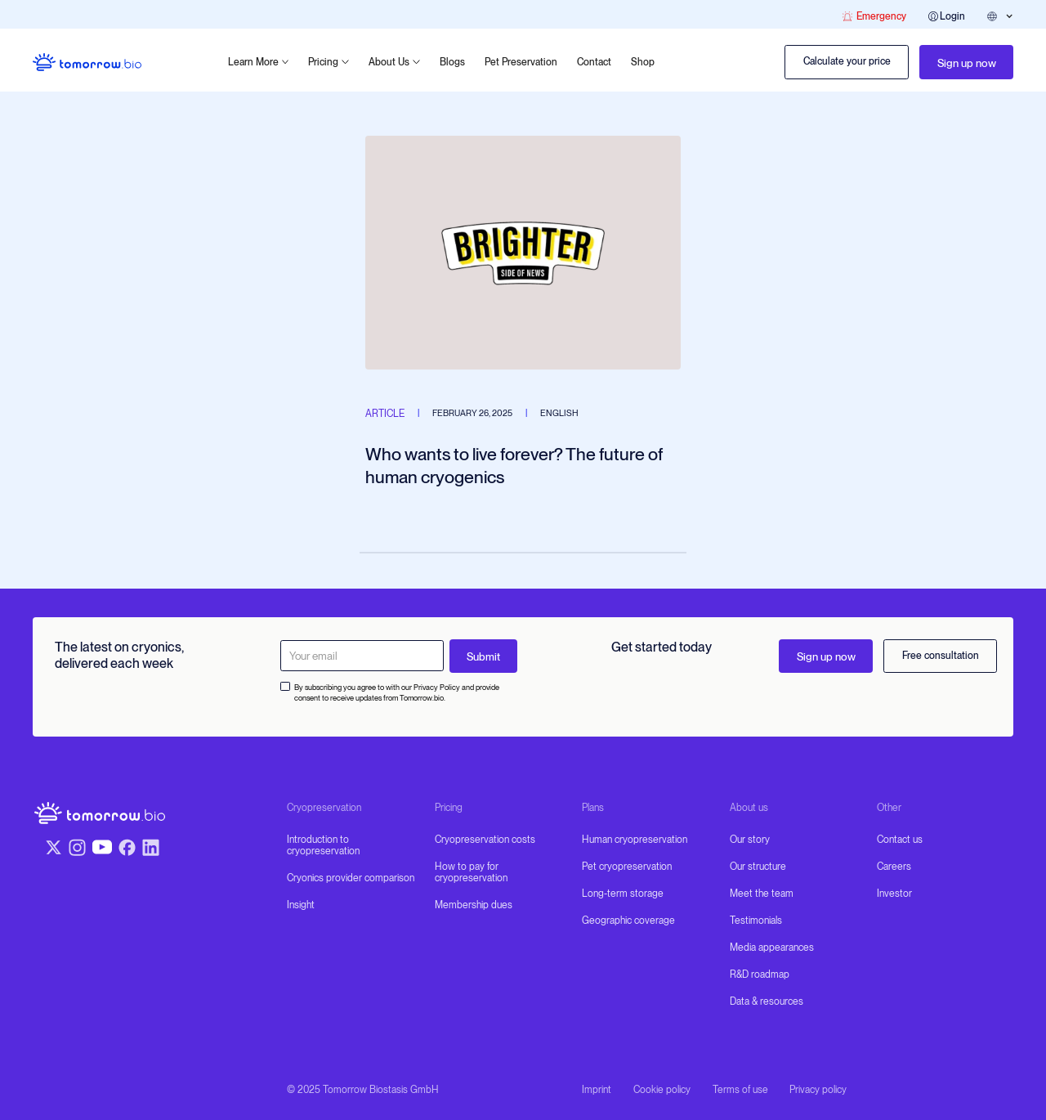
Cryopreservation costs (485, 839)
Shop (643, 62)
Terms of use (740, 1089)
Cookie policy (662, 1089)
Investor (894, 893)
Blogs (452, 62)
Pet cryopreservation (627, 866)
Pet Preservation (521, 62)
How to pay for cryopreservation (471, 872)
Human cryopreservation (634, 839)
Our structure (758, 866)
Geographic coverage (628, 920)
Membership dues (473, 905)
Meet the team (761, 893)
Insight (301, 905)
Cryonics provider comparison (350, 878)
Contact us (900, 839)
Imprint (596, 1089)
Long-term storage (623, 893)
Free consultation (940, 655)
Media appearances (772, 947)
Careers (894, 866)
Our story (750, 839)
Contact (594, 62)
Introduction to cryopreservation (323, 845)
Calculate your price (847, 61)
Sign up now (966, 62)
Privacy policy (818, 1089)
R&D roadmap (759, 974)
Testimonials (756, 920)
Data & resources (766, 1001)
